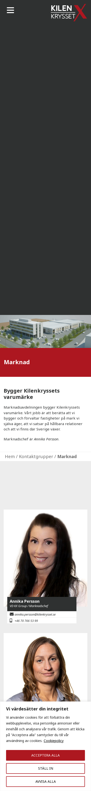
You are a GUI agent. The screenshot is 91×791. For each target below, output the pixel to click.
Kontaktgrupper (36, 456)
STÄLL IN (45, 768)
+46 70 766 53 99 (26, 621)
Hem (10, 456)
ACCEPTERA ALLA (45, 755)
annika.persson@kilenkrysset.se (35, 614)
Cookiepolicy (54, 740)
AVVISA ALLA (45, 781)
